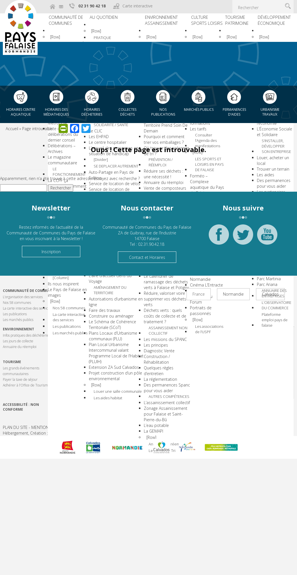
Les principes (148, 370)
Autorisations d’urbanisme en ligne (114, 388)
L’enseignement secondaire (109, 139)
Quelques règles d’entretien (151, 396)
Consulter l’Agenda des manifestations (207, 157)
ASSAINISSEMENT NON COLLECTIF (164, 355)
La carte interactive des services (76, 306)
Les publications (74, 316)
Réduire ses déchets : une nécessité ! (155, 189)
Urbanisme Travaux (270, 112)
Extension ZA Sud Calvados (111, 473)
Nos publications (163, 112)
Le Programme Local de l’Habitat (114, 301)
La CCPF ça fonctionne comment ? (68, 172)
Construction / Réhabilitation (149, 384)
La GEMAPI (145, 469)
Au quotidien (114, 19)
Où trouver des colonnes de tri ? (151, 164)
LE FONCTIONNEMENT (78, 160)
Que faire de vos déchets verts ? (151, 292)
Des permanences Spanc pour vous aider (157, 413)
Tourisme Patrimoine (238, 22)
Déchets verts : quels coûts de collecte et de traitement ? (157, 340)
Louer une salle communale (121, 511)
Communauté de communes (71, 22)
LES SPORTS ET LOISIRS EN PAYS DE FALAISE (207, 186)
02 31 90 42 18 (92, 6)
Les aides (263, 164)
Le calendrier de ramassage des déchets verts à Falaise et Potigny (158, 306)
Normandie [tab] (233, 294)
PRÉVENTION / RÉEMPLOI (161, 177)
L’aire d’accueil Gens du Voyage (113, 363)
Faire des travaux (110, 396)
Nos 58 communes (76, 295)
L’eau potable (148, 463)
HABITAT (116, 291)
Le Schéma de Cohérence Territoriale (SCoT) (115, 419)
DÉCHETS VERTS (163, 282)
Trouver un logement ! (115, 327)
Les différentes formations (194, 137)
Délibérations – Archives (69, 139)
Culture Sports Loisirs (194, 26)
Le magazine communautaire (62, 148)
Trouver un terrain (271, 158)
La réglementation (152, 405)
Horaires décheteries (91, 112)
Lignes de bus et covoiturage (110, 276)
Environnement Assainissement (159, 22)
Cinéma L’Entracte (197, 283)
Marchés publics (199, 109)
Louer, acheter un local (276, 152)
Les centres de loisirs (114, 165)
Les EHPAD (105, 190)
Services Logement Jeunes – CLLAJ (112, 352)
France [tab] (198, 294)
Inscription (51, 251)
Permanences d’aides (234, 112)
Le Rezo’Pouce (108, 284)
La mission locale (111, 159)
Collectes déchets (127, 112)
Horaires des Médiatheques (56, 112)
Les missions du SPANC (157, 365)
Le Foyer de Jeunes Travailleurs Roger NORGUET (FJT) (112, 338)
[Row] (60, 41)
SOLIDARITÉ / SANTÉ (119, 174)
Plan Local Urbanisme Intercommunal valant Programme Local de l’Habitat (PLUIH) (115, 456)
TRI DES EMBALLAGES (160, 124)
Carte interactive (137, 6)
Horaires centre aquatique (20, 112)
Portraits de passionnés (192, 302)
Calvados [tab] (270, 294)
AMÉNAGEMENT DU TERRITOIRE (122, 376)
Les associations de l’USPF (207, 324)
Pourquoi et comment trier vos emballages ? (156, 153)
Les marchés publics (77, 324)
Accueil (12, 128)
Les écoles (104, 131)
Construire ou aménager (107, 405)
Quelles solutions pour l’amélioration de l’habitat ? (115, 315)
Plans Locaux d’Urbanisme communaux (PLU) (111, 436)
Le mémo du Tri (162, 497)
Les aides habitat (122, 522)
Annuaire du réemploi (159, 487)
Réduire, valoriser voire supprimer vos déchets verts (157, 323)
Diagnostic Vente (151, 376)
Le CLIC (101, 184)
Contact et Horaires (147, 257)
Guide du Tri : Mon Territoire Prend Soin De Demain (158, 139)
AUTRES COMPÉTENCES (162, 425)
